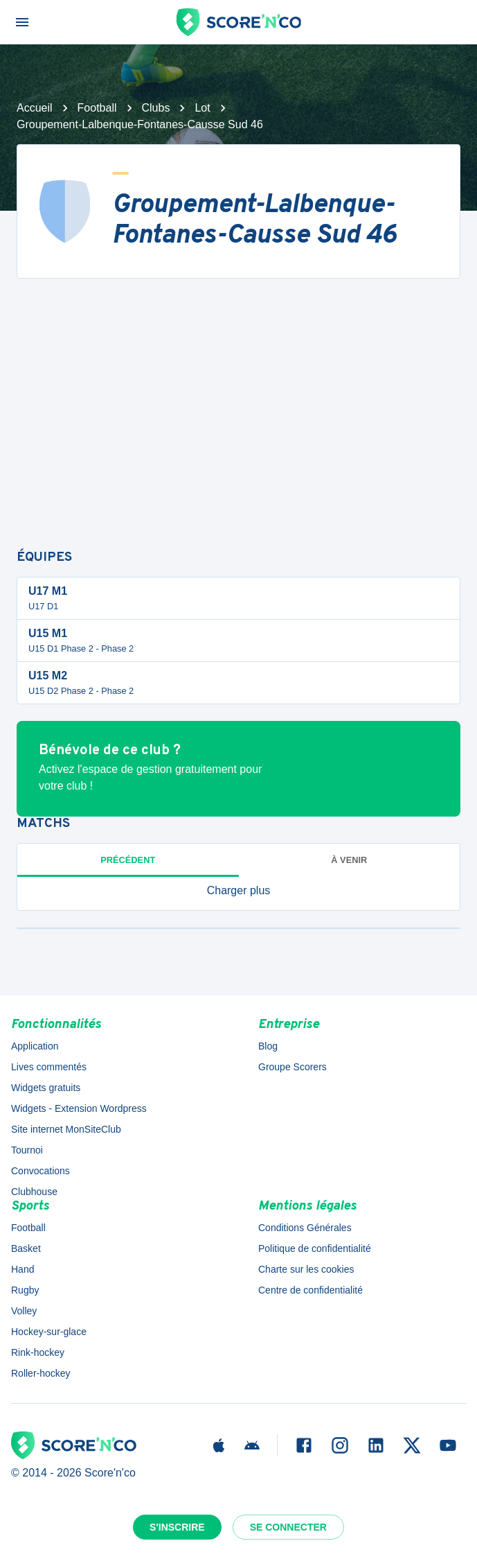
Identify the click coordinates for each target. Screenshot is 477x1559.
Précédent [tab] (127, 860)
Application (35, 1046)
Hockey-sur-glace (49, 1331)
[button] (238, 891)
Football (97, 108)
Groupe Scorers (292, 1066)
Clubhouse (34, 1191)
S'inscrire (177, 1527)
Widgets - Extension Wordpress (79, 1108)
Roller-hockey (41, 1373)
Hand (22, 1269)
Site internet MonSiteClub (66, 1129)
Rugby (25, 1290)
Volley (24, 1310)
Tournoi (27, 1150)
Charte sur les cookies (306, 1269)
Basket (26, 1248)
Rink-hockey (37, 1352)
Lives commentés (49, 1066)
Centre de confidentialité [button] (310, 1290)
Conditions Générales (305, 1227)
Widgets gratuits (45, 1087)
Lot (202, 108)
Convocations (40, 1170)
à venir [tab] (349, 860)
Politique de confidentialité (314, 1248)
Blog (268, 1046)
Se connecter (288, 1527)
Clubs (156, 108)
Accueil (35, 108)
